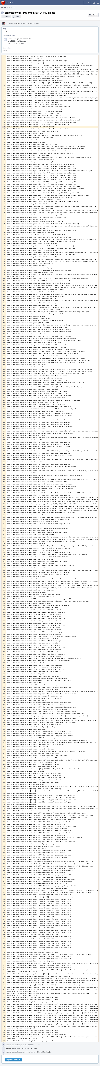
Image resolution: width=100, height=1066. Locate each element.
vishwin (17, 23)
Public (17, 17)
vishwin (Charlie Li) (43, 1052)
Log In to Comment (13, 1060)
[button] (98, 2)
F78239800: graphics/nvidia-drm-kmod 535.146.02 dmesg (20, 40)
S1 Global (34, 1048)
